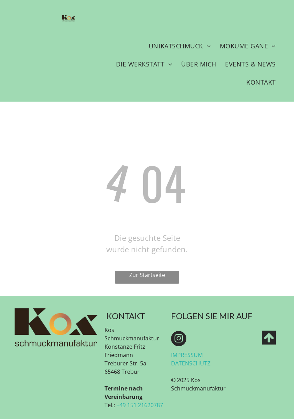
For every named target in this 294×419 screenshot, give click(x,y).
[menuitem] (179, 46)
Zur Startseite (147, 275)
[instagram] (178, 339)
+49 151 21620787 (139, 405)
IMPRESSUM (187, 355)
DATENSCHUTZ (190, 363)
